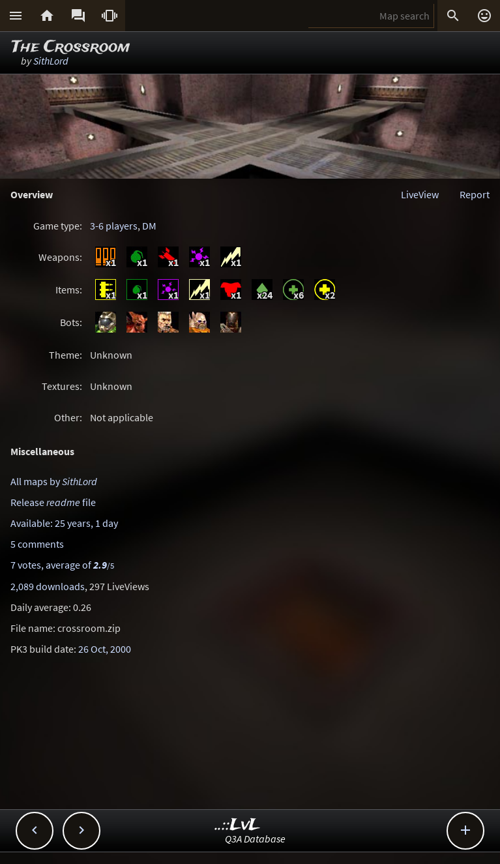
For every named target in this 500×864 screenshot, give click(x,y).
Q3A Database (255, 838)
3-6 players (114, 225)
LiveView (420, 194)
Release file (53, 502)
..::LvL (237, 825)
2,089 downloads (47, 586)
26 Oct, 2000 (104, 648)
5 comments (37, 543)
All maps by (53, 481)
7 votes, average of (62, 564)
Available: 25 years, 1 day (64, 522)
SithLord (50, 60)
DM (149, 225)
